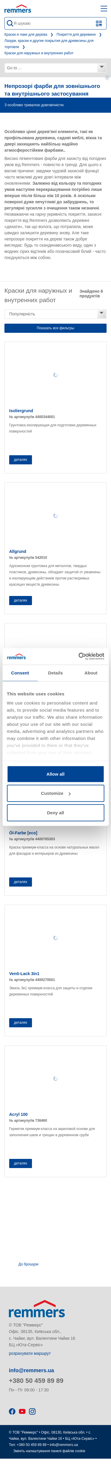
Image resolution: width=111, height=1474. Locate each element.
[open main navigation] (104, 8)
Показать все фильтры (55, 328)
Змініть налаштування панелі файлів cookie (49, 1451)
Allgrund (17, 551)
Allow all (55, 773)
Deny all (55, 812)
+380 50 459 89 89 (36, 1380)
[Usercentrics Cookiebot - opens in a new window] (79, 656)
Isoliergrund (21, 410)
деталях (20, 460)
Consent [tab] (20, 672)
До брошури (28, 1264)
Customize (55, 793)
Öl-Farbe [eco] (23, 833)
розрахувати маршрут (30, 1353)
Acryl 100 (18, 1114)
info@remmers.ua (31, 1370)
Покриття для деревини (76, 34)
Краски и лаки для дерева (25, 34)
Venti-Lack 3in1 (24, 973)
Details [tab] (55, 672)
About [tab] (90, 672)
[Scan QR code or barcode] (99, 23)
